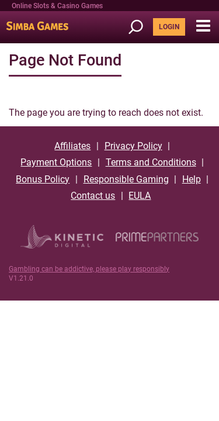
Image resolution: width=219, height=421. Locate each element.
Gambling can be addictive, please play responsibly (89, 269)
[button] (203, 26)
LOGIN (169, 27)
